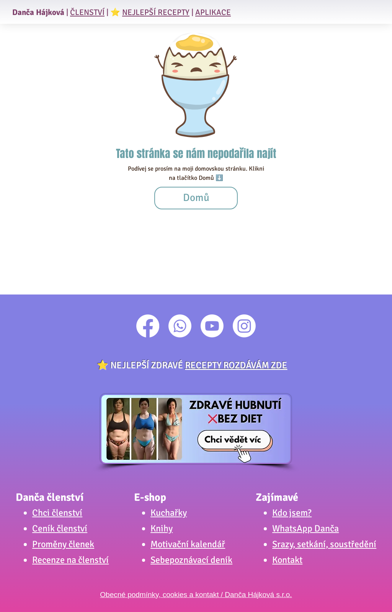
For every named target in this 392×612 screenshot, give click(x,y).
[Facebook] (147, 325)
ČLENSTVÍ (87, 12)
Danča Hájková (38, 12)
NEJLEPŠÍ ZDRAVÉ (198, 365)
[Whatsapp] (179, 325)
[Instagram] (244, 325)
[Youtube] (212, 325)
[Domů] (196, 198)
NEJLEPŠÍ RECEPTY (155, 12)
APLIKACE (213, 12)
